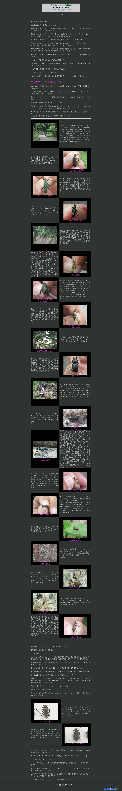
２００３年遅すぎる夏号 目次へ (61, 785)
